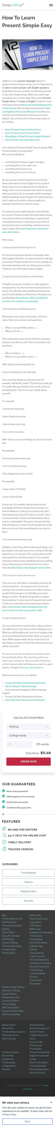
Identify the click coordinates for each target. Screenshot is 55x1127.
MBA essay (35, 929)
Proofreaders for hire (12, 919)
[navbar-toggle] (51, 5)
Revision (6, 1069)
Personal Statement (39, 960)
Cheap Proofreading (39, 1052)
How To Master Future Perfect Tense (23, 130)
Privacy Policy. (9, 1114)
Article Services (37, 1032)
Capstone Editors (10, 1001)
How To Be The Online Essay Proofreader (25, 700)
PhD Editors (36, 925)
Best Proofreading (38, 1062)
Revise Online (9, 1025)
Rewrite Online (37, 1025)
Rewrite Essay (9, 1038)
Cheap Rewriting (38, 1066)
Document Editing (11, 990)
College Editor (9, 1066)
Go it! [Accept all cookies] (27, 1121)
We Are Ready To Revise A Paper (21, 686)
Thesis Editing (9, 1004)
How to (29, 882)
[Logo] (12, 5)
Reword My (7, 1028)
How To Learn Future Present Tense (22, 133)
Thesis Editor (8, 932)
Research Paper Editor (13, 1011)
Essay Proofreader (11, 936)
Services (28, 900)
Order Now (29, 761)
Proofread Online (10, 1052)
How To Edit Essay (38, 919)
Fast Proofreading (38, 943)
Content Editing (10, 943)
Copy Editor (35, 922)
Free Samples (28, 872)
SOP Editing (8, 939)
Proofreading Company (13, 1032)
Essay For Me (36, 1042)
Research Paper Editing (13, 987)
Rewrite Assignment (39, 1028)
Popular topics (29, 891)
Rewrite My (7, 1056)
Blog (4, 915)
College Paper (36, 946)
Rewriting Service (10, 1035)
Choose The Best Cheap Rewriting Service (25, 683)
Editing (33, 949)
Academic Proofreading (41, 932)
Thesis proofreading (12, 946)
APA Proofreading (11, 1014)
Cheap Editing (36, 953)
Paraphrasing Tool (11, 997)
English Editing (9, 994)
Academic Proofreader (40, 963)
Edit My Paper (9, 922)
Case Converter (37, 956)
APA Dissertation (10, 1007)
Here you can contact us (32, 667)
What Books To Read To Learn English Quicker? (27, 136)
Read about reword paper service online (31, 568)
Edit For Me (35, 915)
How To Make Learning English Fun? (22, 140)
